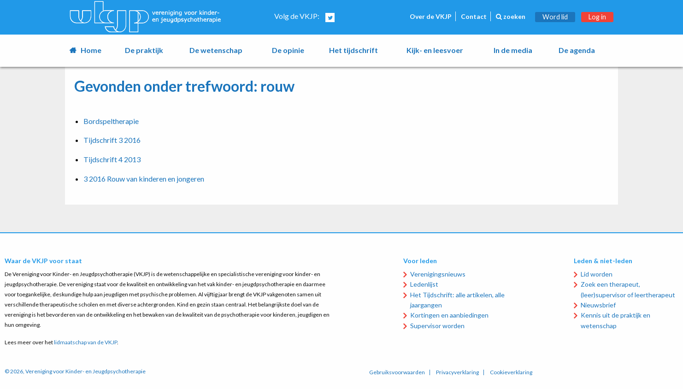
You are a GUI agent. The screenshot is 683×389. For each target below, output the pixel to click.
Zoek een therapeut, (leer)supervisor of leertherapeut (628, 289)
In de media (513, 50)
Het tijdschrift (353, 50)
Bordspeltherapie (111, 121)
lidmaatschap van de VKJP (85, 342)
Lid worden (596, 274)
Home (91, 50)
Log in (597, 17)
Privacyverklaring (457, 372)
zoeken (510, 16)
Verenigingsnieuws (437, 274)
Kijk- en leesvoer (434, 50)
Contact (474, 16)
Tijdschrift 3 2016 (112, 140)
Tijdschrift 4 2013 (112, 159)
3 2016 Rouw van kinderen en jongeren (143, 178)
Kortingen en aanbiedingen (449, 315)
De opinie (288, 50)
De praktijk (144, 50)
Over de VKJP (431, 16)
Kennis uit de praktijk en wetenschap (615, 320)
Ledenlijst (424, 284)
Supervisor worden (437, 326)
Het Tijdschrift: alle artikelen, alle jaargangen (457, 300)
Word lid (555, 17)
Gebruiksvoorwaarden (397, 372)
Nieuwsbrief (598, 305)
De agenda (577, 50)
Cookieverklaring (511, 372)
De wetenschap (215, 50)
